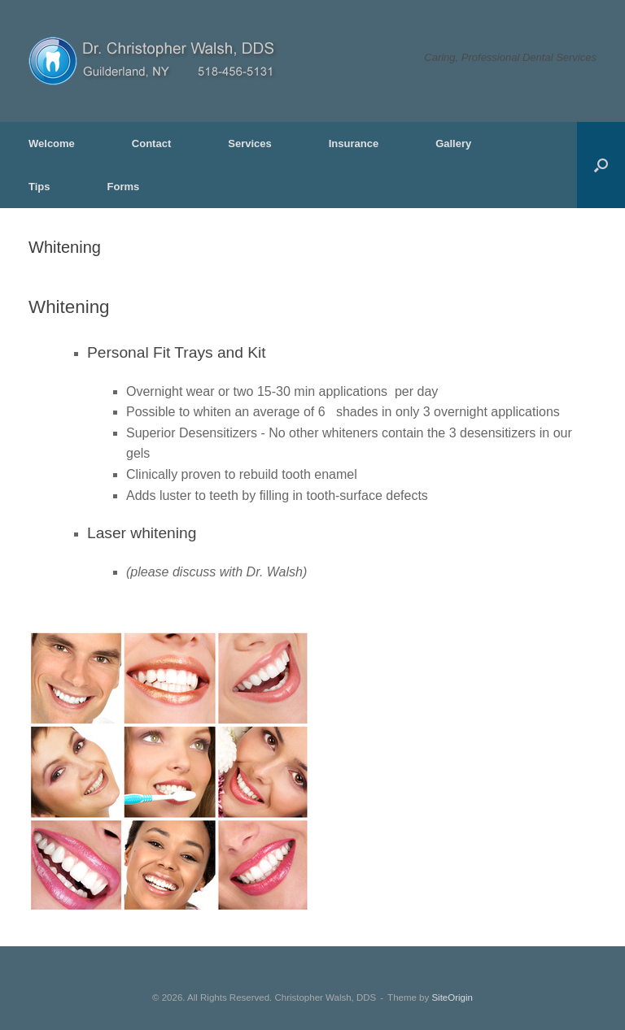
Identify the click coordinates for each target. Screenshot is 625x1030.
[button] (601, 165)
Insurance (353, 143)
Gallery (453, 143)
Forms (123, 186)
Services (250, 143)
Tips (39, 186)
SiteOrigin (452, 997)
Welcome (51, 143)
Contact (151, 143)
